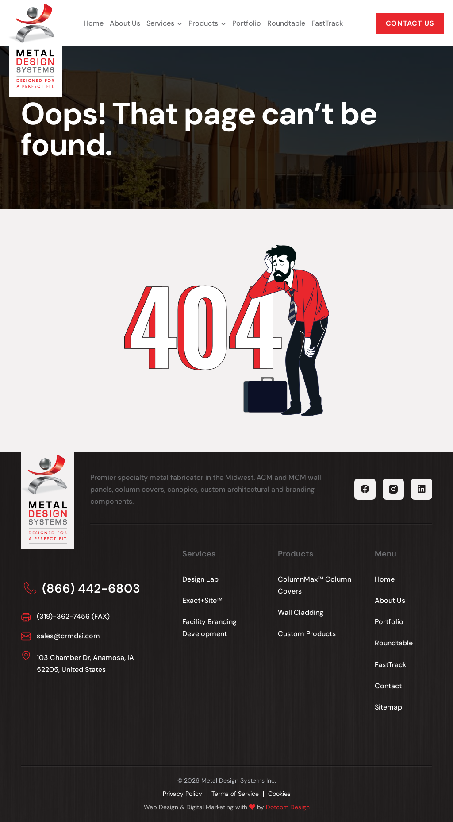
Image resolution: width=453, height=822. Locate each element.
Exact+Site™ (202, 600)
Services (160, 23)
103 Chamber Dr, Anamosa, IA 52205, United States (85, 663)
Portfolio (246, 23)
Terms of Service (235, 794)
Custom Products (307, 633)
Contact (388, 686)
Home (94, 23)
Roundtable (286, 23)
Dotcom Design (288, 807)
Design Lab (200, 579)
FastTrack (327, 23)
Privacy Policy (182, 794)
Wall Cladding (300, 612)
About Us (125, 23)
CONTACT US (410, 23)
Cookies (279, 794)
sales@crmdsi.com (68, 636)
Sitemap (388, 707)
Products (203, 23)
